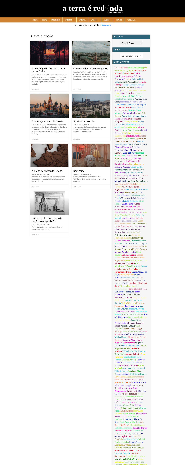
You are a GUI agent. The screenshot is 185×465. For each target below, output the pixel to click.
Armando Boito (133, 354)
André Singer (127, 133)
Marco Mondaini (130, 277)
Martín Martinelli (122, 241)
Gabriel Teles (128, 139)
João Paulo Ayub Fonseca (136, 260)
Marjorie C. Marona (129, 365)
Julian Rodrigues (140, 428)
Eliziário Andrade (122, 167)
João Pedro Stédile (123, 382)
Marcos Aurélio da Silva (125, 252)
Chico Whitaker (126, 275)
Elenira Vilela (137, 107)
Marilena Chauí (135, 371)
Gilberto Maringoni (123, 428)
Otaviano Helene (139, 224)
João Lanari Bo (131, 192)
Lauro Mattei (137, 167)
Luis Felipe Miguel (131, 294)
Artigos (69, 20)
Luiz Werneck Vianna (124, 311)
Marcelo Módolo (129, 360)
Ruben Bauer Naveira (130, 408)
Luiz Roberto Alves (135, 170)
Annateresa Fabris (129, 221)
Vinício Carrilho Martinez (135, 351)
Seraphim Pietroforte (135, 456)
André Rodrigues (129, 394)
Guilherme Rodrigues (124, 292)
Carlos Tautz (132, 391)
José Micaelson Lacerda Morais (128, 212)
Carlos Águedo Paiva (124, 226)
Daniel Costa (128, 73)
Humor (119, 20)
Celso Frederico (130, 362)
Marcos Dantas (129, 328)
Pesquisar (131, 20)
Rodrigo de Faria (131, 306)
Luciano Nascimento (137, 144)
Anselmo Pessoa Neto (128, 82)
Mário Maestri (121, 119)
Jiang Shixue (130, 150)
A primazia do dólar (84, 121)
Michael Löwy (121, 337)
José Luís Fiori (133, 175)
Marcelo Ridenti (128, 93)
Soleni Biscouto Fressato (133, 209)
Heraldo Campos (139, 249)
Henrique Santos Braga (137, 181)
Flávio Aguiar (129, 414)
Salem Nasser (137, 320)
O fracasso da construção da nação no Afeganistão (47, 220)
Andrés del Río (128, 266)
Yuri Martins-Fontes (134, 379)
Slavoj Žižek (120, 377)
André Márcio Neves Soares (134, 116)
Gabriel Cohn (131, 156)
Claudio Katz (127, 204)
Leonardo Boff (128, 96)
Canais (108, 20)
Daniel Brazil (130, 206)
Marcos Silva (128, 405)
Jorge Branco (141, 266)
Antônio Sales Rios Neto (131, 158)
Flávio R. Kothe (128, 402)
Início (35, 20)
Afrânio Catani (121, 323)
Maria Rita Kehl (122, 110)
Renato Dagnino (127, 286)
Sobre (44, 20)
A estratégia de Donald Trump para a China (48, 70)
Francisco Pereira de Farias (132, 102)
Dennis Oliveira (137, 425)
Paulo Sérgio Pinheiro (124, 87)
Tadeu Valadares (128, 303)
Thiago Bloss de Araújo (133, 85)
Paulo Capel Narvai (131, 331)
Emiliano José (127, 411)
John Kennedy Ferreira (125, 263)
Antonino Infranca (123, 235)
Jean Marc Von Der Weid (134, 368)
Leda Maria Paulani (128, 399)
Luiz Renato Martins (130, 422)
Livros (95, 20)
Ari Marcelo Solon (123, 107)
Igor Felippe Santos (134, 172)
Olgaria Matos (132, 377)
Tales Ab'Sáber (121, 68)
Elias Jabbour (128, 153)
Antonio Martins (138, 382)
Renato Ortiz (137, 238)
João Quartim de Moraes (132, 314)
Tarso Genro (120, 161)
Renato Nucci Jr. (136, 442)
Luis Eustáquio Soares (125, 269)
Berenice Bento (134, 246)
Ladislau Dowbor (122, 453)
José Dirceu (120, 172)
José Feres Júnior (130, 439)
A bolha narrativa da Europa (47, 170)
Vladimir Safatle (127, 326)
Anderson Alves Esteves (133, 448)
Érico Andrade (129, 113)
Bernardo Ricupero (131, 345)
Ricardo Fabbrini (122, 374)
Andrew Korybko (136, 309)
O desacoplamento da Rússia (47, 121)
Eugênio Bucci (127, 436)
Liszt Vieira (122, 246)
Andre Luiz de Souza (131, 130)
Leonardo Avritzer (123, 445)
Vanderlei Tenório (123, 431)
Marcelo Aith (120, 181)
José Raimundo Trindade (126, 184)
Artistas (82, 20)
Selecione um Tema (131, 56)
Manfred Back (132, 136)
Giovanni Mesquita (123, 147)
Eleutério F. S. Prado (123, 297)
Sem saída (79, 170)
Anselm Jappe (121, 175)
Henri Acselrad (135, 317)
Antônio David (134, 232)
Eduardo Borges (129, 255)
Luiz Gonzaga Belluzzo (125, 104)
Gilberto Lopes (121, 371)
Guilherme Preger (138, 374)
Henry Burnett (131, 121)
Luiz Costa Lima (135, 68)
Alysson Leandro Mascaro (131, 178)
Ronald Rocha (121, 170)
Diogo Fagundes (136, 164)
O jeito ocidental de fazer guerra (90, 68)
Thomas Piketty (128, 218)
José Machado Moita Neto (126, 459)
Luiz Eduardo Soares (138, 289)
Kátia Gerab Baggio (123, 385)
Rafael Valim (120, 354)
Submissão (55, 20)
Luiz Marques (127, 258)
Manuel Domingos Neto (133, 334)
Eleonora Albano (129, 340)
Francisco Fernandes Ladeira (128, 450)
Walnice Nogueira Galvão (136, 189)
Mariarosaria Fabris (130, 198)
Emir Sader (120, 192)
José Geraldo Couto (129, 127)
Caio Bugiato (141, 104)
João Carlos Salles (131, 201)
